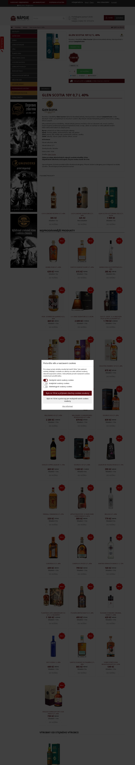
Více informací (67, 406)
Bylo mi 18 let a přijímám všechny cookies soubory (67, 393)
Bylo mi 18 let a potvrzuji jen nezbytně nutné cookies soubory (67, 399)
